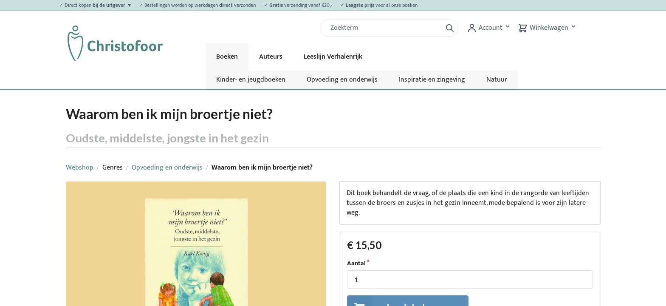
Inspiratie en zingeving (432, 79)
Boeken (227, 56)
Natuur (496, 79)
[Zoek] (384, 28)
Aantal (356, 263)
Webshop (79, 167)
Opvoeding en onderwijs (342, 79)
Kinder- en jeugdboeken (250, 79)
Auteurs (270, 56)
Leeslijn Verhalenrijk (333, 56)
